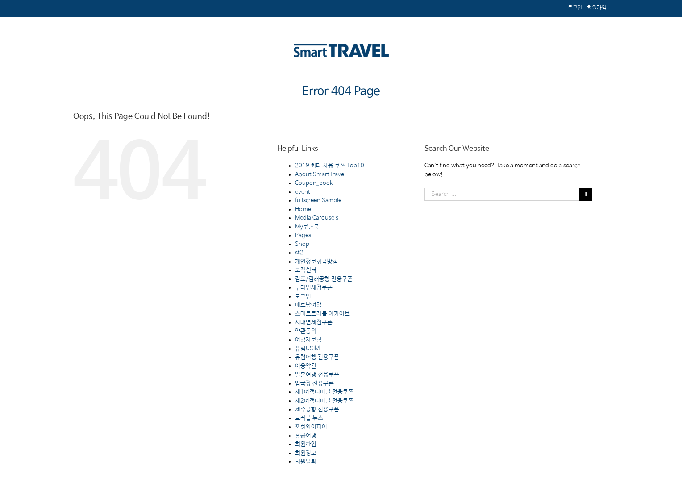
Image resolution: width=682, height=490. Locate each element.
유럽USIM (307, 348)
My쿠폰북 (307, 227)
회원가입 (305, 444)
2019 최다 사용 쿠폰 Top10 (329, 165)
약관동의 (305, 331)
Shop (302, 244)
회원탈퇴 (305, 461)
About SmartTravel (320, 174)
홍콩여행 (305, 435)
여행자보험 (308, 339)
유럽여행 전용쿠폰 (317, 357)
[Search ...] (501, 194)
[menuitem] (597, 8)
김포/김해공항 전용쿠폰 (324, 279)
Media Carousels (316, 218)
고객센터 (305, 270)
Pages (303, 235)
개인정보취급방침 (316, 261)
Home (303, 209)
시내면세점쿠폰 (314, 322)
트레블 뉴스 (309, 418)
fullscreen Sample (318, 200)
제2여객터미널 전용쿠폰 (324, 401)
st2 (299, 252)
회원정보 (305, 453)
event (302, 192)
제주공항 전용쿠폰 (317, 409)
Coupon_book (314, 183)
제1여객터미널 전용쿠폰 (324, 392)
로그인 (303, 296)
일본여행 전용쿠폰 (317, 374)
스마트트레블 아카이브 (322, 314)
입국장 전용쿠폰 (314, 383)
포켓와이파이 (311, 427)
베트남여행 (308, 305)
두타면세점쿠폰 (314, 287)
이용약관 (305, 366)
